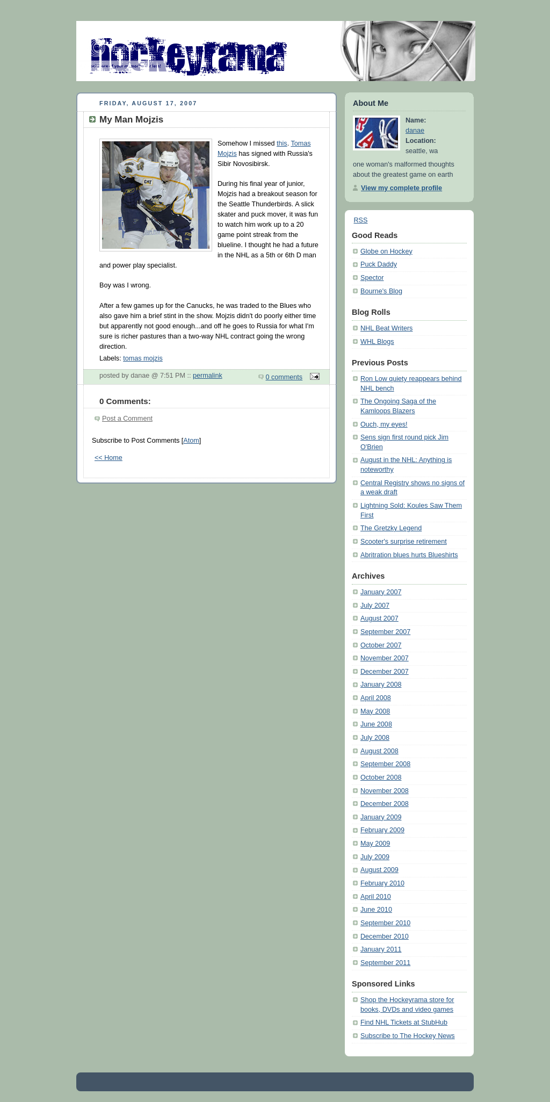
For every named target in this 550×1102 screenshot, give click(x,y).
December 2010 (384, 936)
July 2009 (374, 857)
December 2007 (384, 671)
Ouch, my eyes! (384, 424)
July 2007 (374, 605)
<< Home (108, 458)
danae (415, 130)
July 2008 (374, 737)
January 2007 (380, 592)
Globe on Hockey (386, 251)
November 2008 (384, 791)
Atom (191, 440)
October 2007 (380, 645)
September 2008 (385, 764)
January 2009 (380, 817)
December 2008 (384, 804)
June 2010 (376, 909)
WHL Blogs (377, 341)
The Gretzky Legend (391, 528)
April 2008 (375, 698)
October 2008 (380, 777)
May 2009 (375, 843)
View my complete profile (401, 188)
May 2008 (375, 711)
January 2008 (380, 684)
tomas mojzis (143, 358)
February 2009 (382, 830)
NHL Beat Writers (386, 328)
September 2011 (385, 963)
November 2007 (384, 658)
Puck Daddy (378, 264)
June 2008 (376, 724)
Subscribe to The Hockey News (407, 1036)
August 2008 (379, 751)
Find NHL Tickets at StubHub (403, 1022)
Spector (371, 278)
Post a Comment (127, 418)
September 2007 (385, 632)
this (282, 143)
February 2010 (382, 883)
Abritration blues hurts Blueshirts (409, 555)
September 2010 (385, 923)
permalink (207, 375)
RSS (361, 220)
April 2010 (375, 897)
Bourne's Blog (381, 291)
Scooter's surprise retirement (403, 541)
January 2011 (380, 949)
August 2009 (379, 870)
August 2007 (379, 618)
